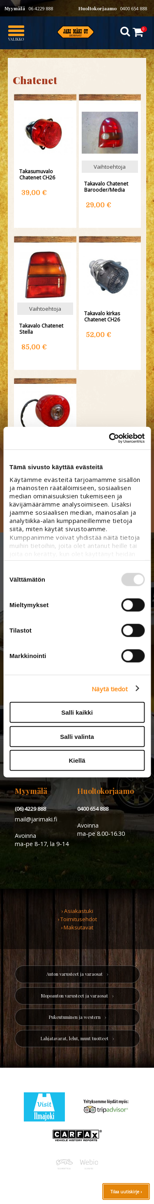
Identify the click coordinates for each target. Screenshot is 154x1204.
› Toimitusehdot (77, 919)
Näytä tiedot (110, 688)
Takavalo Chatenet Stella (41, 328)
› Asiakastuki (77, 911)
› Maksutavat (77, 927)
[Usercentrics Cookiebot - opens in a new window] (110, 438)
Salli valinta (77, 736)
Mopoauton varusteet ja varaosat (74, 996)
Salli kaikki (77, 712)
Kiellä (77, 760)
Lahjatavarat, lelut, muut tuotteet (74, 1038)
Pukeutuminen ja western (75, 1017)
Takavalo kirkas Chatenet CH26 (102, 316)
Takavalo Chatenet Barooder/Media (106, 186)
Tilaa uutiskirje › (126, 1192)
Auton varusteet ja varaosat (74, 974)
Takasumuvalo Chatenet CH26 (37, 174)
